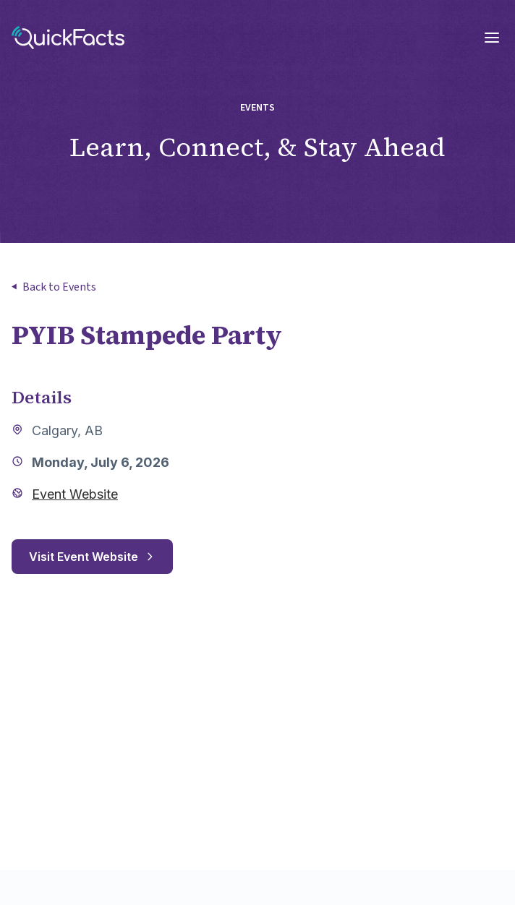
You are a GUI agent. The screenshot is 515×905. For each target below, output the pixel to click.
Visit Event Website (92, 556)
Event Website (75, 494)
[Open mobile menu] (491, 37)
